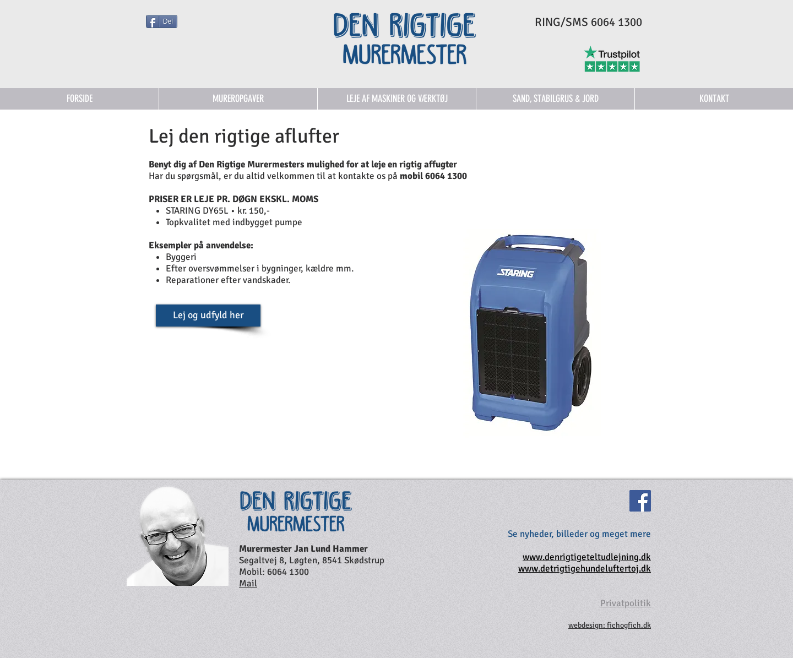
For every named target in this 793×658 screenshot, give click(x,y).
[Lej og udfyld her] (208, 315)
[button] (396, 99)
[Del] (161, 21)
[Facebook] (640, 501)
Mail (248, 583)
